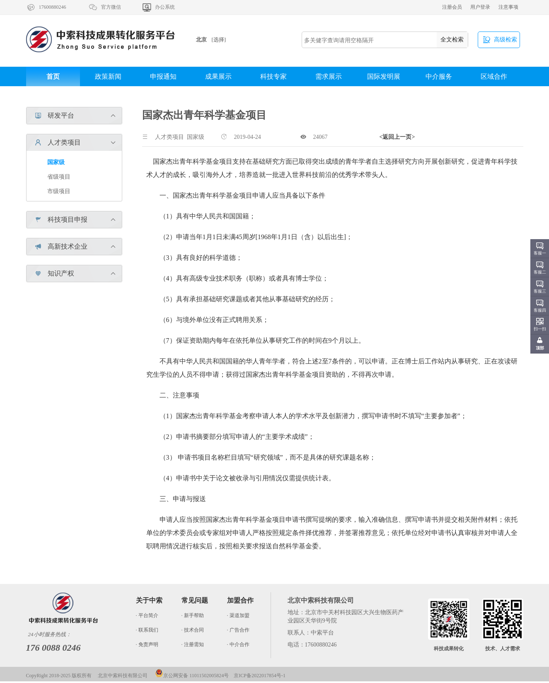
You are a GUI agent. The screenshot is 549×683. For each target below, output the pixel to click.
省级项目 (58, 177)
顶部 (540, 348)
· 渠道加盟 (238, 615)
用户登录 (480, 7)
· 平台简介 (147, 615)
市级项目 (58, 191)
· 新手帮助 (192, 615)
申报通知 (163, 76)
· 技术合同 (192, 630)
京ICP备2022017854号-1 (259, 675)
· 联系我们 (147, 630)
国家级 (56, 162)
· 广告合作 (238, 630)
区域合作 (494, 76)
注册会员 (452, 7)
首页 (53, 76)
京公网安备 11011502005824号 (192, 675)
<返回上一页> (397, 137)
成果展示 (218, 76)
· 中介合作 (238, 644)
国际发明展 (383, 76)
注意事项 (508, 7)
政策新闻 (108, 76)
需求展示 (328, 76)
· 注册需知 (192, 644)
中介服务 (439, 76)
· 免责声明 (147, 644)
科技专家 (273, 76)
